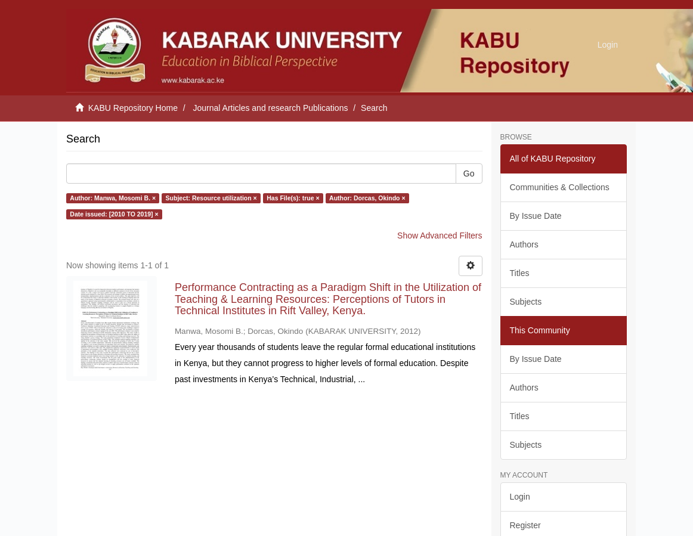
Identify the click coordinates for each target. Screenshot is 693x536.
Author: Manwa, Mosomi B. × (113, 198)
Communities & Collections (560, 187)
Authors (524, 244)
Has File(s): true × (293, 198)
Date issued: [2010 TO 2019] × (114, 214)
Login (520, 496)
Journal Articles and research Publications (270, 108)
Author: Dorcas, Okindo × (367, 198)
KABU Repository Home (133, 108)
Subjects (526, 301)
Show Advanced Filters (439, 235)
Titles (520, 273)
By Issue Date (536, 216)
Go (469, 173)
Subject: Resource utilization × (211, 198)
